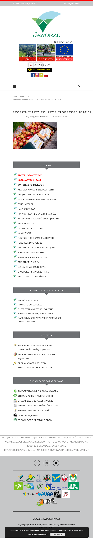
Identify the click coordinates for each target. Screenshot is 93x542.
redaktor (43, 116)
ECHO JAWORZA (72, 3)
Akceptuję (57, 534)
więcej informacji (40, 534)
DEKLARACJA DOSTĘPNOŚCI (46, 518)
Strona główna (19, 96)
